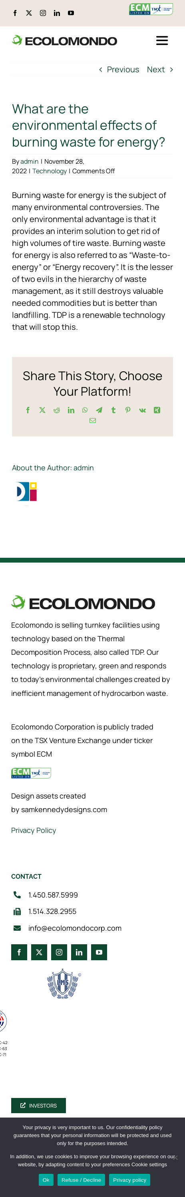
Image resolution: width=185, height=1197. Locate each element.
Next (156, 69)
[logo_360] (64, 38)
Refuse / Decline (81, 1180)
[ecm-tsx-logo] (151, 7)
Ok (46, 1180)
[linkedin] (57, 13)
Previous (123, 69)
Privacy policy (129, 1180)
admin (29, 161)
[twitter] (29, 13)
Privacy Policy (33, 830)
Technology (49, 170)
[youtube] (71, 13)
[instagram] (43, 13)
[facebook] (15, 13)
